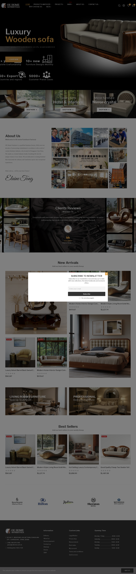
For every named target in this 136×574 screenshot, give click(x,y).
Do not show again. (88, 298)
